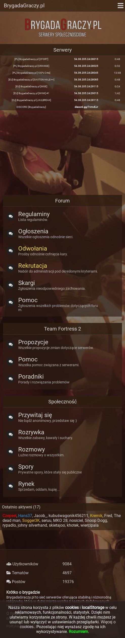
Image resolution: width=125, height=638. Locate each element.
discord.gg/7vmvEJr (86, 107)
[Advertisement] (62, 152)
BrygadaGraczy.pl (24, 6)
